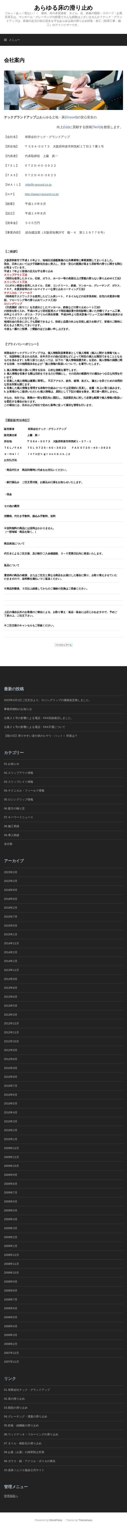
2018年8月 (10, 898)
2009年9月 (10, 1174)
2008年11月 (11, 1263)
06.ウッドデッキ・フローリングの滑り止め (31, 1434)
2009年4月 (10, 1219)
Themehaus (85, 1520)
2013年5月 (10, 1005)
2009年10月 (11, 1165)
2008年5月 (10, 1317)
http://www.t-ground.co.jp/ (42, 194)
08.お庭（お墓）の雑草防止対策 (24, 1452)
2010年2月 (10, 1130)
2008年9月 (10, 1281)
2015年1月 (10, 934)
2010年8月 (10, 1076)
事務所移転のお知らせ (18, 709)
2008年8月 (10, 1290)
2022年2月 (10, 881)
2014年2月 (10, 952)
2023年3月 (10, 872)
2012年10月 (11, 1041)
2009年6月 (10, 1201)
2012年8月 (10, 1059)
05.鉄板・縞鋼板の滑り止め (21, 1425)
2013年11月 (11, 970)
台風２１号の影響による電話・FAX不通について (34, 727)
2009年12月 (11, 1148)
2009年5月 (10, 1210)
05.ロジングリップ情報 (18, 799)
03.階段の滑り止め (17, 1407)
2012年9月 (10, 1050)
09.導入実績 (11, 835)
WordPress (55, 1520)
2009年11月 (11, 1157)
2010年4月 (10, 1112)
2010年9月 (10, 1068)
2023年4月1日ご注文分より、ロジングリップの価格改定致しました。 (48, 700)
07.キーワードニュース (18, 817)
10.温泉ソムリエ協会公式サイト (24, 1470)
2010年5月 (10, 1103)
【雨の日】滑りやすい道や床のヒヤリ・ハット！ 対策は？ (40, 735)
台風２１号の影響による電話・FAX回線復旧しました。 (39, 718)
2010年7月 (10, 1085)
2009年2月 (10, 1237)
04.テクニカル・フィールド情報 (24, 790)
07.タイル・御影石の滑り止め (23, 1443)
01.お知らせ (11, 763)
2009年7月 (10, 1192)
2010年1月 (10, 1139)
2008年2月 (10, 1344)
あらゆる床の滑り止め (63, 8)
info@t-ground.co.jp (38, 184)
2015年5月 (10, 925)
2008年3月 (10, 1335)
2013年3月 (10, 1014)
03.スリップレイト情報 (18, 781)
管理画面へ (11, 1496)
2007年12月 (11, 1352)
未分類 (8, 843)
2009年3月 (10, 1228)
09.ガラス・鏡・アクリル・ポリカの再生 (30, 1461)
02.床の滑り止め (14, 1398)
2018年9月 (10, 889)
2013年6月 (10, 996)
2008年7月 (10, 1299)
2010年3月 (10, 1121)
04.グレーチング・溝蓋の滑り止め (25, 1416)
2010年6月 (10, 1094)
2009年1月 (10, 1246)
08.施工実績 (11, 826)
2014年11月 (11, 943)
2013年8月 (10, 987)
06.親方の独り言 (14, 808)
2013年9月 (10, 979)
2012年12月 (11, 1023)
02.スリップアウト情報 (18, 772)
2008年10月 (11, 1272)
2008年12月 (11, 1254)
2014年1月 (10, 961)
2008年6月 (10, 1308)
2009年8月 (10, 1183)
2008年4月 (10, 1326)
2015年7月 (10, 916)
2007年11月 (11, 1361)
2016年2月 (10, 907)
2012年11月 (11, 1032)
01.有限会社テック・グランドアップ (27, 1389)
